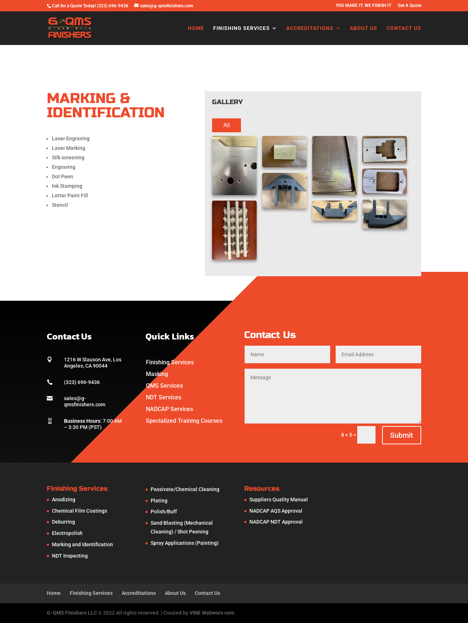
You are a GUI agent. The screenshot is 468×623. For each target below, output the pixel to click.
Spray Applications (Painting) (185, 543)
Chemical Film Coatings (79, 511)
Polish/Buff (164, 511)
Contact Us (403, 28)
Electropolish (67, 533)
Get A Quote (409, 5)
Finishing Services (241, 28)
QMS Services (164, 385)
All (226, 125)
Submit (401, 435)
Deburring (63, 522)
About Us (363, 28)
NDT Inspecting (70, 556)
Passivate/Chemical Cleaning (185, 489)
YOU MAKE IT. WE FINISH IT (363, 5)
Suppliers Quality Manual (278, 499)
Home (196, 28)
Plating (159, 501)
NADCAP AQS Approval (275, 511)
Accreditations (309, 28)
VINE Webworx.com (211, 613)
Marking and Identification (82, 544)
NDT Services (163, 397)
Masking (157, 374)
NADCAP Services (169, 409)
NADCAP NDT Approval (276, 522)
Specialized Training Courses (184, 420)
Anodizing (63, 499)
